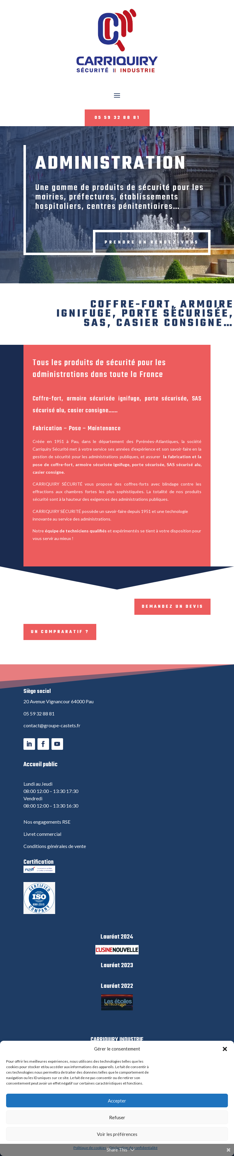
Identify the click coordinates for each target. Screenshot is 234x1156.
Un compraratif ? (60, 631)
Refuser (117, 1117)
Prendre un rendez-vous (152, 242)
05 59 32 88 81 (117, 117)
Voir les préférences (117, 1134)
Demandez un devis (172, 606)
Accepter (117, 1100)
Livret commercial (42, 834)
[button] (225, 1049)
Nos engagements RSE (46, 822)
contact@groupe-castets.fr (51, 725)
